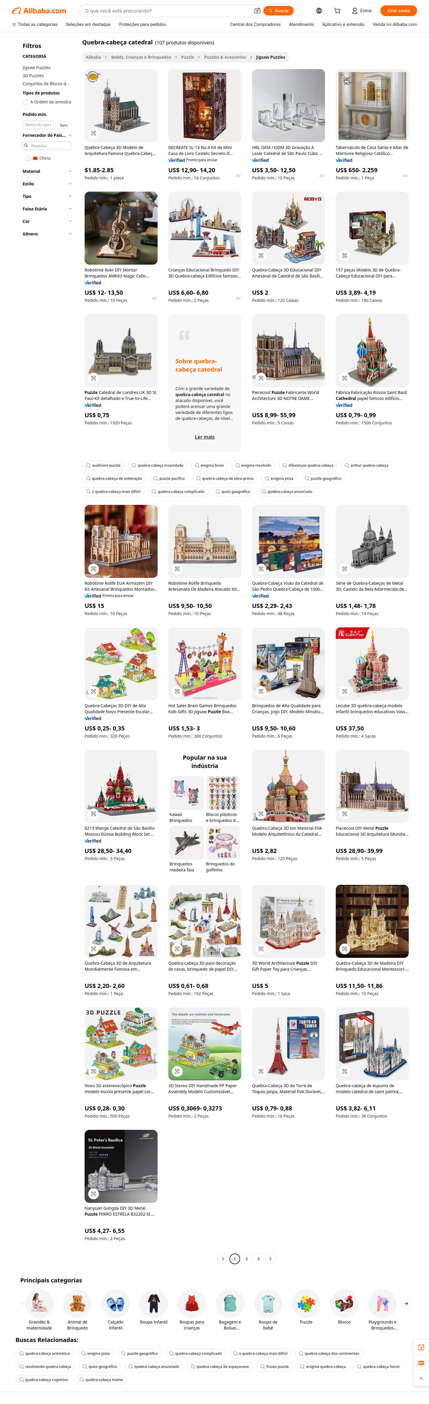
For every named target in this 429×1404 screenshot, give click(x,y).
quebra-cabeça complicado (178, 491)
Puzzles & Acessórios (225, 57)
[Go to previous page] (222, 1258)
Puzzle (187, 57)
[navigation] (45, 651)
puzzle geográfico (323, 478)
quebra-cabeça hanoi (378, 1366)
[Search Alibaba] (167, 10)
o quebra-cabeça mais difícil (113, 491)
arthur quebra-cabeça (366, 465)
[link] (421, 1347)
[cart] (338, 11)
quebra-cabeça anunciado (287, 491)
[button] (257, 10)
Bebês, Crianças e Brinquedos (141, 57)
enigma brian (209, 465)
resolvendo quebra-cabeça (45, 1366)
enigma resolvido (253, 465)
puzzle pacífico (169, 478)
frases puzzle (274, 1366)
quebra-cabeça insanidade (157, 465)
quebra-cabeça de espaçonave (220, 1366)
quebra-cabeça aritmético (44, 1353)
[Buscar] (278, 10)
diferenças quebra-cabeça (307, 465)
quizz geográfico (233, 491)
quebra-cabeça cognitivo (43, 1379)
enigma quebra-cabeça (323, 1366)
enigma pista (279, 478)
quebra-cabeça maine (101, 1379)
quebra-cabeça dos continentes (329, 1353)
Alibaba (93, 57)
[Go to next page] (270, 1258)
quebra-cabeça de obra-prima (225, 478)
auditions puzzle (103, 465)
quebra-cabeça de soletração (114, 478)
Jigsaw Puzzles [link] (270, 57)
